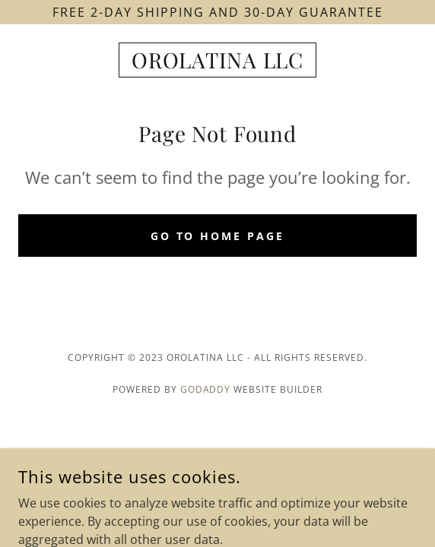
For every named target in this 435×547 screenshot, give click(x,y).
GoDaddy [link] (205, 389)
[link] (217, 60)
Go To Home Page (218, 236)
